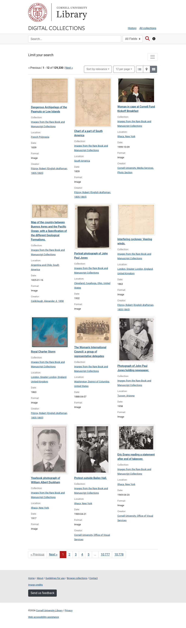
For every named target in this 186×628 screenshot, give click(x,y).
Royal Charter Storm (43, 351)
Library (71, 12)
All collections (147, 28)
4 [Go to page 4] (82, 554)
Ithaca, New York (126, 136)
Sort (96, 69)
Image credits (35, 584)
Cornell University (37, 12)
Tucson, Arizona (126, 395)
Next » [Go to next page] (53, 554)
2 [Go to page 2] (69, 554)
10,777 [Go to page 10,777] (105, 554)
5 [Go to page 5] (88, 554)
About (40, 578)
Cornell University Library (49, 610)
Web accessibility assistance (43, 617)
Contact (93, 578)
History (132, 28)
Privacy (68, 610)
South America (82, 160)
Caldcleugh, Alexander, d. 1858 (47, 301)
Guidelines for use (55, 578)
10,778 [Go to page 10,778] (118, 554)
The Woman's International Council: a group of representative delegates (90, 352)
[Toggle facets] (152, 57)
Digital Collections (56, 28)
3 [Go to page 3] (76, 554)
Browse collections (77, 578)
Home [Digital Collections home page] (31, 578)
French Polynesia (40, 137)
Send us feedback (42, 593)
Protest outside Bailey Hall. (90, 478)
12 (123, 69)
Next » (69, 67)
